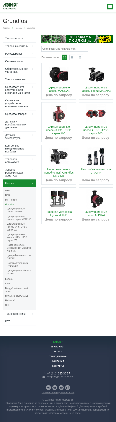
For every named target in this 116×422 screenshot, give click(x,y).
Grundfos (9, 204)
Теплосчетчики (14, 38)
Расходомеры (13, 53)
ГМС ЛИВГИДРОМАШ (16, 296)
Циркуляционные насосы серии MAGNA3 (19, 218)
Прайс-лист (58, 347)
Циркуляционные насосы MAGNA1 (16, 210)
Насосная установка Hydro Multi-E (17, 264)
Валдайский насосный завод (16, 289)
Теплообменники (15, 313)
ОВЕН (8, 305)
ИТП (8, 321)
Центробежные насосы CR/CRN (19, 257)
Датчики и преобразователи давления (15, 124)
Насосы (9, 183)
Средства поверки (16, 113)
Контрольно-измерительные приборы (14, 148)
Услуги (58, 351)
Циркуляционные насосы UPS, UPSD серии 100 (17, 227)
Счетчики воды (14, 61)
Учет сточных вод (15, 79)
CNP (7, 283)
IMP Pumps (11, 200)
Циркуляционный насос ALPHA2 (19, 272)
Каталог (58, 342)
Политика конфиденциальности (58, 392)
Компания (58, 361)
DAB (7, 195)
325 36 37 (58, 373)
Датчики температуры (13, 136)
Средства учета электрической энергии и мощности (17, 89)
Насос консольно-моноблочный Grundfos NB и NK (19, 248)
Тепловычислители (16, 46)
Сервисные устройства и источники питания (16, 103)
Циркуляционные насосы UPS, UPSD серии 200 (17, 237)
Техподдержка (58, 356)
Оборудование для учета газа (16, 70)
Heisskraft (10, 300)
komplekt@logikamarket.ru (60, 376)
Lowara (8, 279)
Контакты (58, 366)
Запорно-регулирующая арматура (14, 172)
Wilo (7, 190)
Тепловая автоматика (12, 161)
